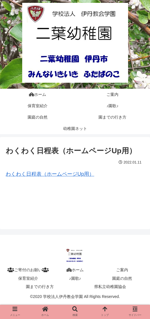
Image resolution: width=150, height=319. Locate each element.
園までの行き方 (40, 286)
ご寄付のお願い (28, 270)
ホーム (75, 270)
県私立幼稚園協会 (110, 286)
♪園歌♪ (75, 278)
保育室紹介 (28, 278)
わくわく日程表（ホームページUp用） (50, 174)
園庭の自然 (122, 278)
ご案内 (122, 270)
